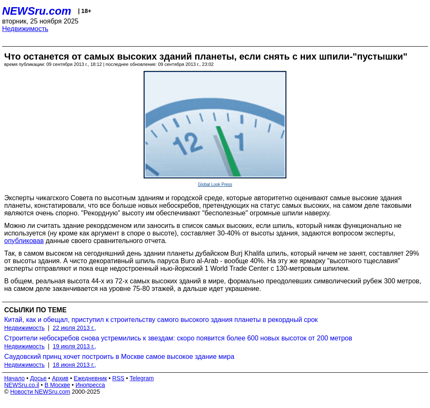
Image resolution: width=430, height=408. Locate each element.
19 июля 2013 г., (74, 346)
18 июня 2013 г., (74, 364)
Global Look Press (215, 184)
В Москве (57, 385)
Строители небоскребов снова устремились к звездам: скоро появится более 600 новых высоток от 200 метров (178, 338)
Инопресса (90, 385)
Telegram (142, 378)
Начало (14, 378)
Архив (60, 378)
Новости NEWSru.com (40, 391)
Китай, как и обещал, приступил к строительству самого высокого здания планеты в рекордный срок (161, 319)
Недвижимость (25, 28)
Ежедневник (90, 378)
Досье (38, 378)
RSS (118, 378)
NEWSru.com (36, 11)
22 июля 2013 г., (74, 327)
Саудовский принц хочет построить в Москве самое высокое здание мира (119, 356)
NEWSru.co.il (21, 385)
